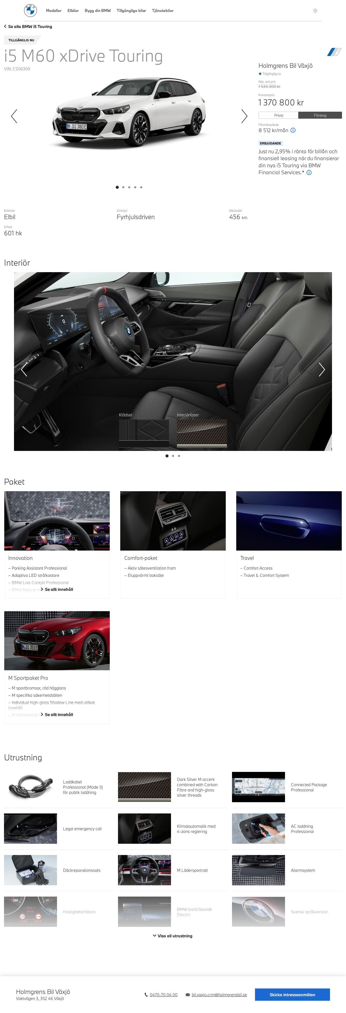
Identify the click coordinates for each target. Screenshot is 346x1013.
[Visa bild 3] (135, 187)
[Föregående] (14, 116)
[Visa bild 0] (117, 187)
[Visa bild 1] (123, 187)
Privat (278, 115)
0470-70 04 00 (164, 994)
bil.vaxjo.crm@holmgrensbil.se (219, 994)
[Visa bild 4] (141, 187)
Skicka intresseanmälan (292, 994)
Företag (320, 115)
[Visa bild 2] (129, 187)
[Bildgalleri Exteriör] (129, 117)
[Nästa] (244, 116)
